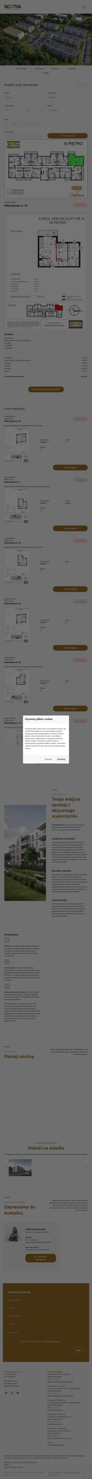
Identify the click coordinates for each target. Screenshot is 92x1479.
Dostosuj (48, 759)
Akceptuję (61, 759)
